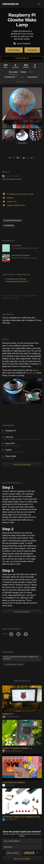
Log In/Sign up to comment (14, 664)
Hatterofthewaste (11, 717)
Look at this (16, 246)
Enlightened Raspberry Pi (17, 281)
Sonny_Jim (8, 785)
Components (10, 77)
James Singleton (22, 43)
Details (23, 72)
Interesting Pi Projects (21, 255)
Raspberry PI (7, 714)
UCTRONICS (9, 819)
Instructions (32, 77)
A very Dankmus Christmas (13, 782)
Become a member (9, 834)
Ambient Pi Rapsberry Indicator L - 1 (17, 748)
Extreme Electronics (12, 751)
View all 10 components (22, 465)
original (36, 370)
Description (13, 72)
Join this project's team (11, 179)
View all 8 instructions (22, 612)
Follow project (14, 50)
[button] (39, 4)
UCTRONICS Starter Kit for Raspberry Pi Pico (21, 817)
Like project (32, 50)
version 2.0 (31, 373)
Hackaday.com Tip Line (16, 279)
